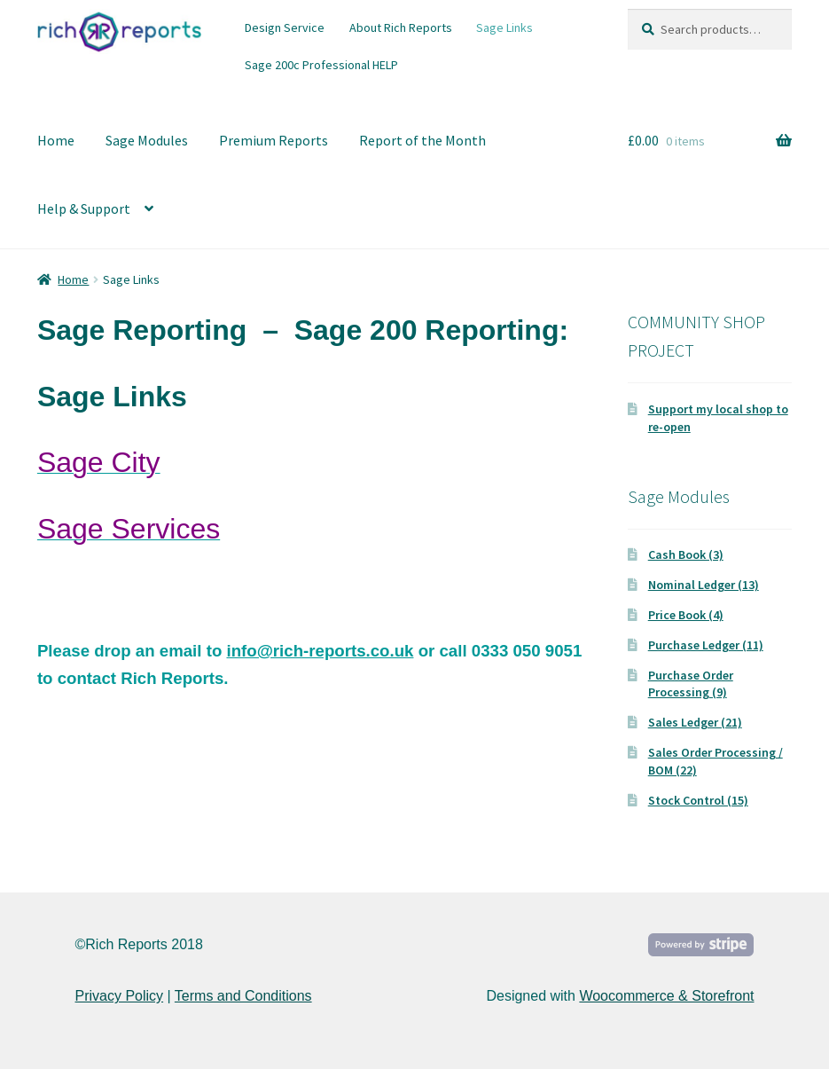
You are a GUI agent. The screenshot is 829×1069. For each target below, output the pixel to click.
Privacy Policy (119, 995)
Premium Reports (273, 140)
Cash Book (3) (685, 554)
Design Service (285, 27)
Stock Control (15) (698, 800)
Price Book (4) (685, 615)
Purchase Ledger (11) (705, 645)
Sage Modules (147, 140)
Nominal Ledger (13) (703, 585)
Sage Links (504, 27)
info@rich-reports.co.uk (319, 650)
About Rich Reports (400, 27)
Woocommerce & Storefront (666, 995)
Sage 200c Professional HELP (321, 65)
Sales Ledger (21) (695, 722)
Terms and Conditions (243, 995)
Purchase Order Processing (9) (690, 684)
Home (55, 140)
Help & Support (83, 208)
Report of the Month (422, 140)
